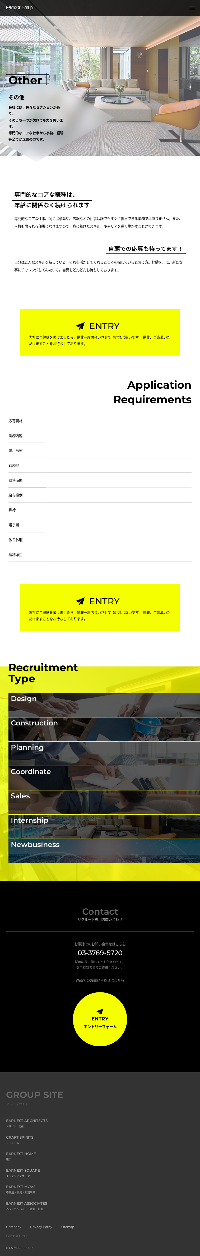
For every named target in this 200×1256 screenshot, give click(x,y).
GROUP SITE (34, 1099)
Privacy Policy (41, 1227)
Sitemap (67, 1227)
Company (13, 1227)
